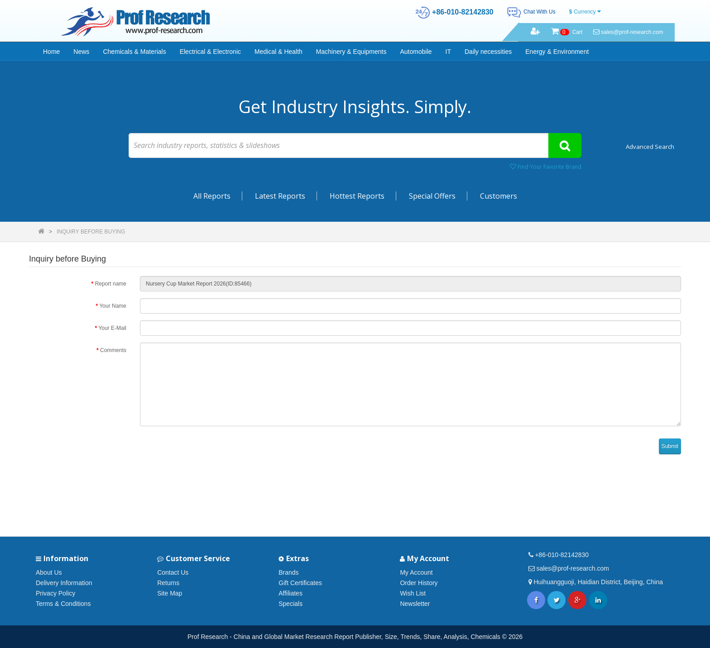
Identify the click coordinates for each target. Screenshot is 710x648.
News (81, 51)
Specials (290, 603)
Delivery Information (64, 582)
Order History (418, 582)
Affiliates (290, 593)
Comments (113, 350)
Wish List (413, 593)
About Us (49, 572)
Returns (168, 582)
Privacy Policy (55, 593)
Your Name (112, 306)
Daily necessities (488, 51)
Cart (567, 32)
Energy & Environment (557, 51)
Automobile (416, 51)
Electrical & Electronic (210, 51)
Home (51, 51)
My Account (416, 572)
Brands (288, 572)
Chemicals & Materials (134, 51)
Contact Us (172, 572)
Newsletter (415, 603)
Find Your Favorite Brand (545, 167)
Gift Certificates (300, 582)
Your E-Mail (112, 328)
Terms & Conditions (63, 603)
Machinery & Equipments (351, 51)
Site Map (169, 593)
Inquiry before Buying (91, 232)
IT (448, 51)
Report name (110, 284)
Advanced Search (650, 147)
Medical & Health (278, 51)
